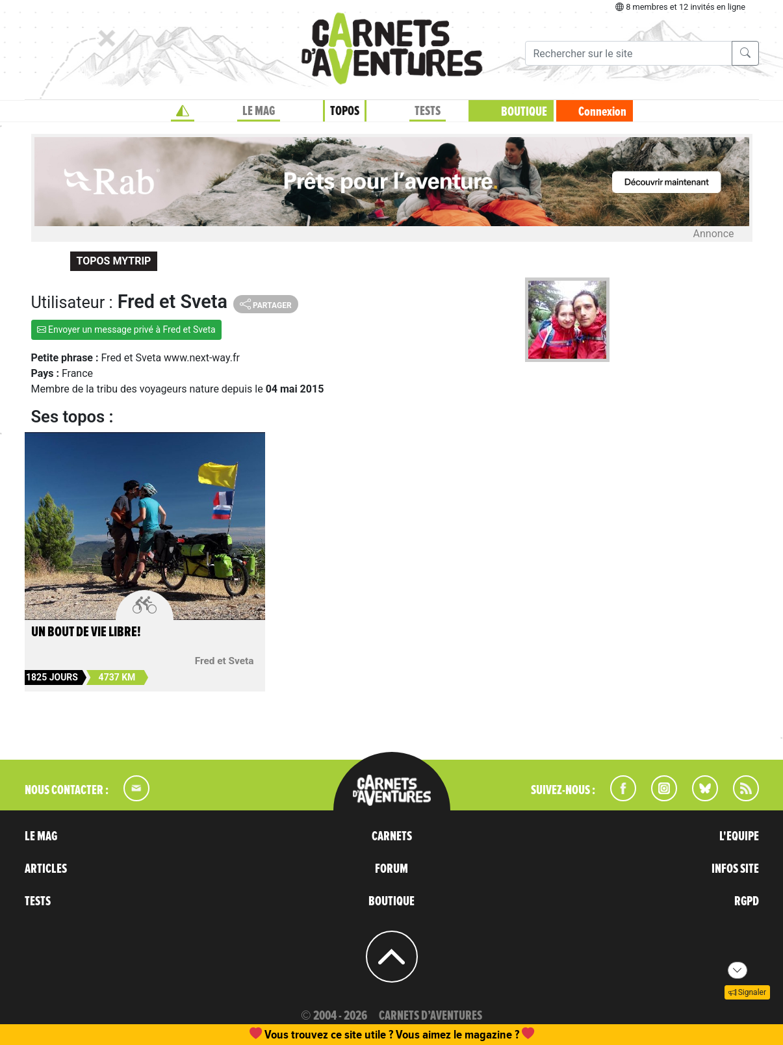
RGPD (746, 901)
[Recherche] (628, 53)
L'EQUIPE (739, 836)
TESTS (428, 111)
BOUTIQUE (524, 111)
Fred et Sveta (224, 661)
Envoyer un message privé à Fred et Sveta (126, 329)
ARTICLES (46, 868)
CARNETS (392, 836)
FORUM (391, 868)
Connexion (602, 111)
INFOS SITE (735, 868)
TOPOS (344, 111)
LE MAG (258, 111)
